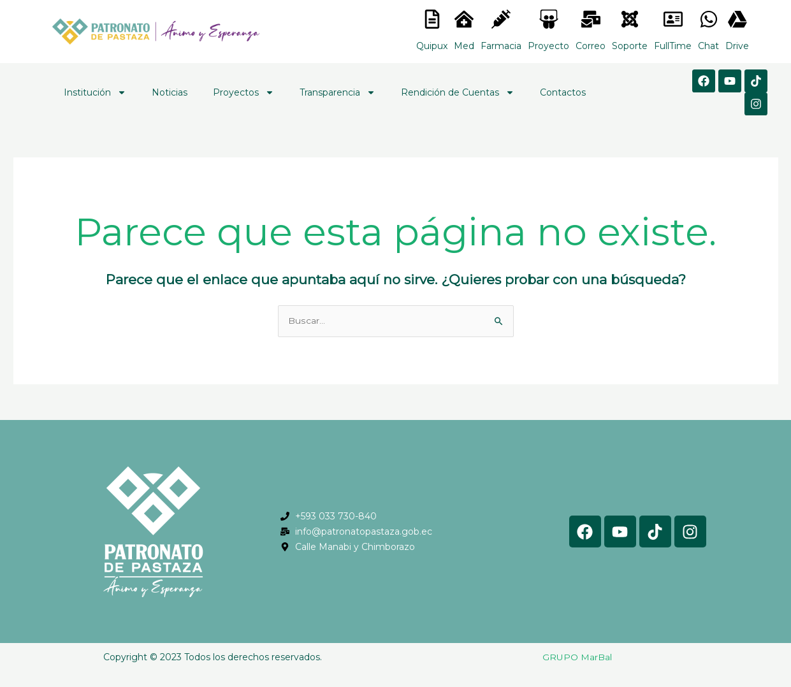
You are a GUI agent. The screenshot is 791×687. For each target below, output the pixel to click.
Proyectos (243, 92)
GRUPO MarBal (577, 657)
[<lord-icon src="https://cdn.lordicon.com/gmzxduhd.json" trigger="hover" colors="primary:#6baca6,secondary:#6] (673, 19)
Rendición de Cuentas (457, 92)
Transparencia (337, 92)
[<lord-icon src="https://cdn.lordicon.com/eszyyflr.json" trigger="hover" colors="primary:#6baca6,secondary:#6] (629, 19)
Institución (95, 92)
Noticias (169, 92)
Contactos (563, 92)
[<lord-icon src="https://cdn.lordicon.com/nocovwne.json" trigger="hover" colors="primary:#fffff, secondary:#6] (432, 19)
